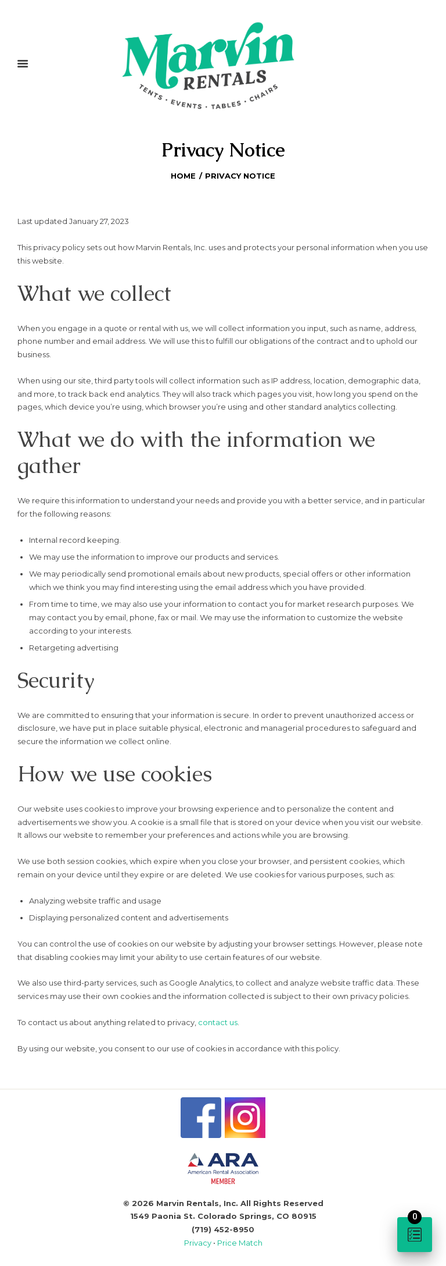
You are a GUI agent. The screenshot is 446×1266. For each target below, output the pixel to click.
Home (183, 175)
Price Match (239, 1242)
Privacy (198, 1242)
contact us (218, 1022)
